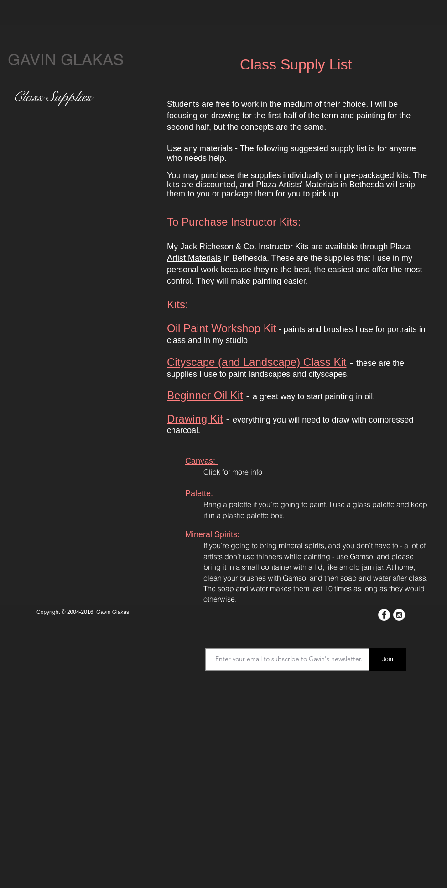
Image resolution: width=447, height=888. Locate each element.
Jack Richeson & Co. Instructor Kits (244, 246)
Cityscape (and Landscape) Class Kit (257, 362)
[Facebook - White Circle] (384, 615)
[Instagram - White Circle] (399, 615)
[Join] (387, 659)
